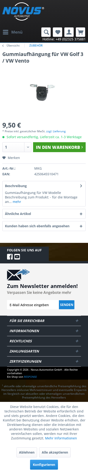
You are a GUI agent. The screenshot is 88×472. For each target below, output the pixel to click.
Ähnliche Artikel (18, 213)
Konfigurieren (44, 464)
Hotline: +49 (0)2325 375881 (64, 39)
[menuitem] (12, 32)
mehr (16, 201)
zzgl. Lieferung (56, 131)
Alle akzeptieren (55, 452)
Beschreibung (16, 186)
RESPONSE (30, 376)
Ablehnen (26, 452)
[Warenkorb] (80, 32)
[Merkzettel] (57, 32)
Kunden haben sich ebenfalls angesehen (37, 226)
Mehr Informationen (61, 438)
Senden (66, 304)
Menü (13, 31)
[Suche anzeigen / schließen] (46, 32)
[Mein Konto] (69, 32)
